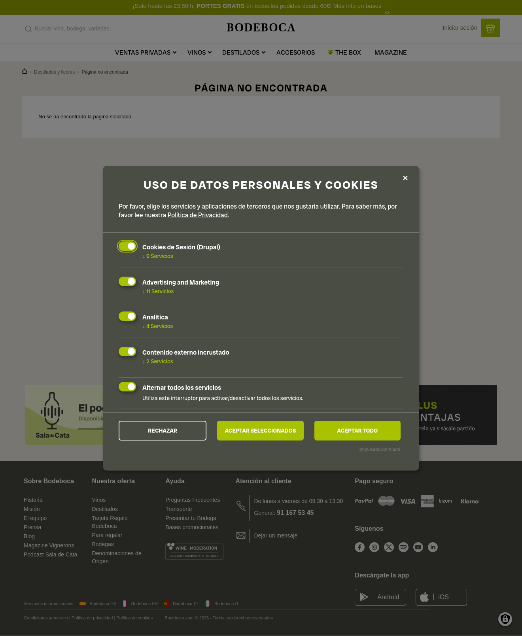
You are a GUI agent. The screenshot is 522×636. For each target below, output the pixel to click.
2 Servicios (157, 361)
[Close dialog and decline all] (405, 178)
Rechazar (162, 430)
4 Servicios (157, 326)
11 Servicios (158, 291)
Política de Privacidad (198, 215)
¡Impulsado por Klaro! (379, 449)
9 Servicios (157, 256)
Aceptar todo (357, 430)
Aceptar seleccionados (260, 430)
